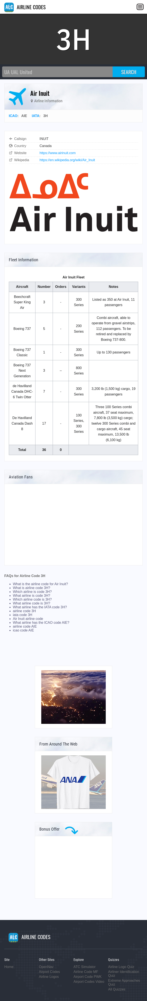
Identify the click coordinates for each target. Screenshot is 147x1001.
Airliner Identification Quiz (123, 973)
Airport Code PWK (88, 976)
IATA (35, 116)
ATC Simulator (85, 967)
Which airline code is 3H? (32, 599)
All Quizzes (116, 989)
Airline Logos (49, 976)
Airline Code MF (86, 972)
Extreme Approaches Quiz (124, 982)
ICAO (13, 116)
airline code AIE (25, 626)
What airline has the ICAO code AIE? (41, 622)
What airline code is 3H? (31, 603)
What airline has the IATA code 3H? (40, 607)
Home (9, 967)
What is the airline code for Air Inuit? (40, 584)
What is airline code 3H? (31, 588)
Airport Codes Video (89, 981)
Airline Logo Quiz (121, 967)
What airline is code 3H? (31, 595)
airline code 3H (24, 611)
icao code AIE (23, 630)
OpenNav (46, 967)
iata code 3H (22, 615)
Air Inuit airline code (28, 619)
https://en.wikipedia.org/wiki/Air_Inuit (67, 160)
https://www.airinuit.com (58, 153)
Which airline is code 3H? (32, 592)
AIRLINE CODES (25, 7)
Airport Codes (49, 972)
